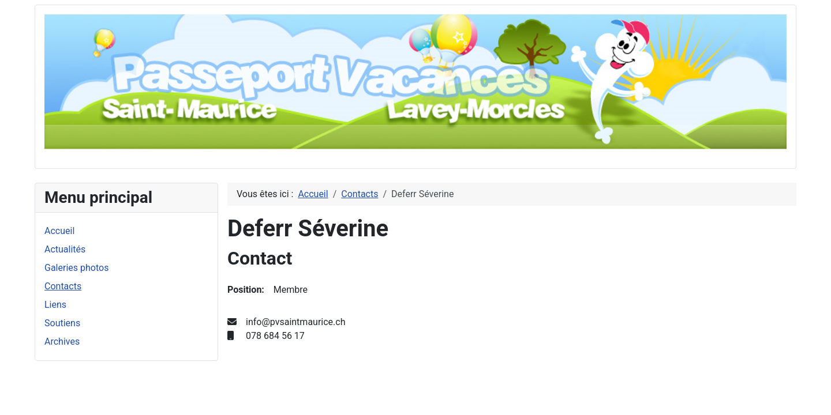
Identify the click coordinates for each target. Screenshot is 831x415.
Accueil (59, 230)
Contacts (62, 286)
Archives (62, 341)
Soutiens (62, 323)
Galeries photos (76, 267)
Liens (55, 304)
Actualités (64, 249)
